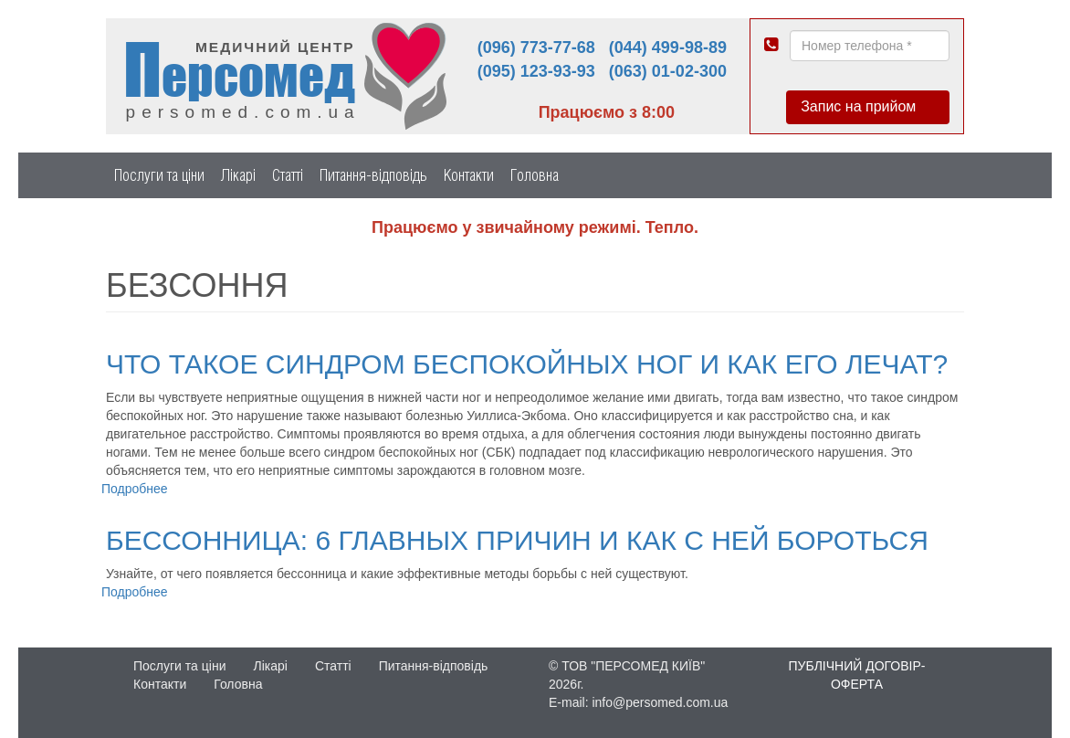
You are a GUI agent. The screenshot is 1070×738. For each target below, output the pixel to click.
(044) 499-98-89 (668, 47)
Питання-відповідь (373, 175)
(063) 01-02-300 (668, 71)
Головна (534, 175)
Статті (287, 175)
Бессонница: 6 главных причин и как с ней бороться (517, 540)
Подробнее (134, 488)
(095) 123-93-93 (536, 71)
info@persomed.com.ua (660, 702)
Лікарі (238, 175)
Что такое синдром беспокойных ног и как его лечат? (527, 364)
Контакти (469, 175)
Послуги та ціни (159, 175)
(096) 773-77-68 (536, 47)
